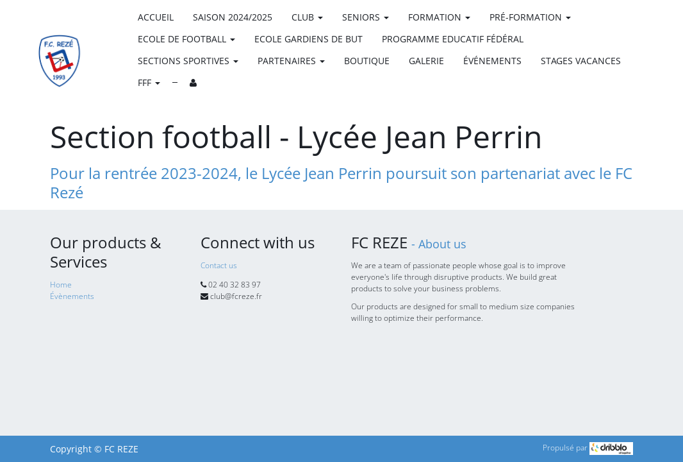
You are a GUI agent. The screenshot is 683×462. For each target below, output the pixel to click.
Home (61, 284)
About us (442, 244)
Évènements (72, 296)
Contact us (219, 265)
